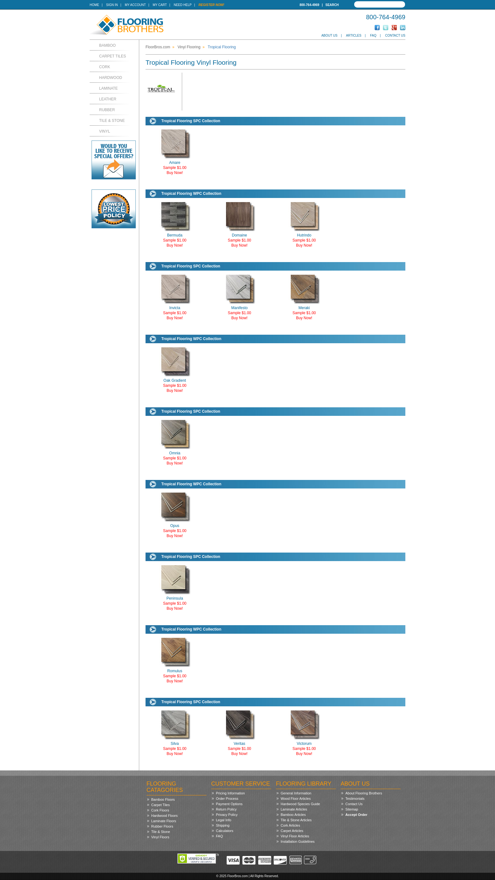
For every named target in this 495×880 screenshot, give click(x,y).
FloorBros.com (158, 47)
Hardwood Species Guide (300, 804)
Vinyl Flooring (188, 47)
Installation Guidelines (298, 841)
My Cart (160, 5)
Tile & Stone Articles (296, 820)
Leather (107, 99)
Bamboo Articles (293, 815)
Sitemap (351, 809)
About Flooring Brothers (363, 793)
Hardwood (110, 77)
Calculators (224, 831)
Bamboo (107, 45)
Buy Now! (175, 173)
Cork (104, 67)
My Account (135, 5)
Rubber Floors (162, 826)
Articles (353, 35)
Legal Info (223, 820)
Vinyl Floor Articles (295, 836)
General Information (296, 793)
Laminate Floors (163, 821)
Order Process (227, 798)
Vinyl (104, 131)
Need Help (183, 5)
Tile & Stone (112, 120)
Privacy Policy (226, 815)
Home (94, 5)
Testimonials (355, 798)
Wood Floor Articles (296, 798)
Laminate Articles (294, 809)
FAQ (373, 35)
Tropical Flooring (222, 47)
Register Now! (211, 5)
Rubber (107, 110)
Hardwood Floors (164, 815)
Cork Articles (290, 825)
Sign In (112, 5)
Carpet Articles (292, 831)
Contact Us (395, 35)
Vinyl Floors (160, 837)
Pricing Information (230, 793)
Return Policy (226, 809)
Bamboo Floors (163, 799)
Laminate (108, 88)
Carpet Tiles (112, 56)
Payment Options (229, 804)
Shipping (223, 825)
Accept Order (356, 815)
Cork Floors (160, 810)
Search (332, 5)
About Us (329, 35)
